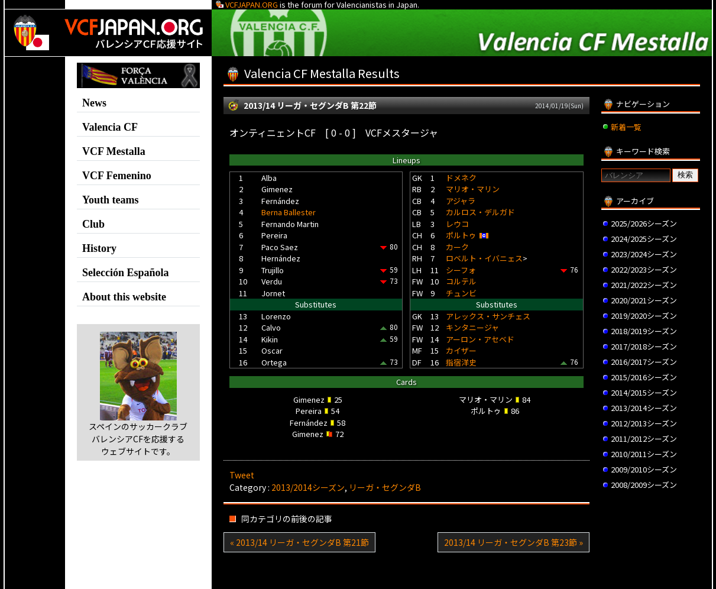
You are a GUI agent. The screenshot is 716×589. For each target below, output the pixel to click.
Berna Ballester (288, 212)
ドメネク (461, 177)
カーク (457, 247)
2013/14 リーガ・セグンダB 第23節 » (513, 542)
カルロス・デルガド (480, 212)
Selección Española (125, 273)
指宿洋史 (461, 362)
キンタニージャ (472, 327)
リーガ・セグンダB (385, 487)
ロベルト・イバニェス (484, 258)
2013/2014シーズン (308, 487)
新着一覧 (626, 126)
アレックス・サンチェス (488, 316)
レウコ (457, 223)
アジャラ (460, 200)
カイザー (461, 350)
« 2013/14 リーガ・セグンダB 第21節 (299, 542)
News (94, 103)
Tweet (241, 475)
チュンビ (461, 293)
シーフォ (461, 270)
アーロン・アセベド (480, 339)
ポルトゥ (461, 235)
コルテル (461, 281)
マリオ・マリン (473, 189)
